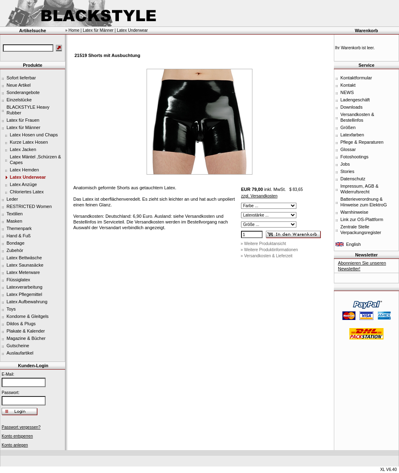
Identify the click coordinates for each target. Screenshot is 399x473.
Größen (347, 127)
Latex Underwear (28, 177)
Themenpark (19, 228)
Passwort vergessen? (21, 427)
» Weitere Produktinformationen (269, 249)
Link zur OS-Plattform (361, 219)
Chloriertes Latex (27, 191)
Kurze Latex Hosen (29, 142)
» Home (72, 30)
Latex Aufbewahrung (27, 301)
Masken (14, 221)
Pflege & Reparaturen (362, 142)
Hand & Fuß (19, 235)
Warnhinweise (354, 212)
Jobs (345, 164)
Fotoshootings (354, 156)
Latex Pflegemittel (24, 294)
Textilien (15, 213)
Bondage (15, 243)
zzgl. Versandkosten (259, 196)
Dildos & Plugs (21, 323)
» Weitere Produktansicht (263, 243)
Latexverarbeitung (24, 287)
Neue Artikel (19, 85)
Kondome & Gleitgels (27, 316)
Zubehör (15, 250)
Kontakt (347, 85)
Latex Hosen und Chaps (34, 134)
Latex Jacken (23, 149)
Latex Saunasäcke (25, 265)
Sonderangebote (23, 92)
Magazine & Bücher (26, 338)
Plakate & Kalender (26, 330)
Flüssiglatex (18, 279)
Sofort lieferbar (21, 77)
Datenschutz (352, 178)
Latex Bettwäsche (24, 257)
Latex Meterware (23, 272)
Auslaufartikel (20, 352)
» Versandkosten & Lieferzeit (266, 256)
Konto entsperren (17, 436)
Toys (11, 309)
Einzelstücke (19, 99)
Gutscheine (18, 345)
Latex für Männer (23, 127)
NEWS (347, 92)
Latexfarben (352, 134)
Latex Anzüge (23, 184)
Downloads (351, 107)
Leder (12, 199)
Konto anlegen (15, 445)
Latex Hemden (24, 169)
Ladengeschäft (355, 99)
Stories (347, 171)
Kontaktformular (356, 77)
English (353, 244)
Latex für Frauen (23, 120)
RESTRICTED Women (29, 206)
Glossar (348, 149)
